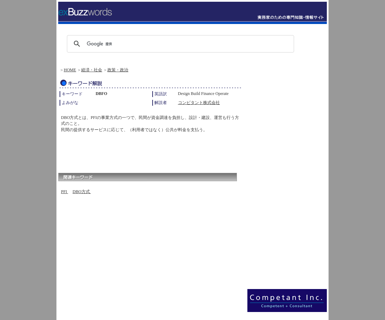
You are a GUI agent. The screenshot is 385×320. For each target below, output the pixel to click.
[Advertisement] (139, 151)
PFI (64, 191)
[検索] (179, 44)
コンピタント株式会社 (199, 102)
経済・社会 (91, 69)
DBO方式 (81, 191)
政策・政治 (117, 69)
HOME (70, 69)
